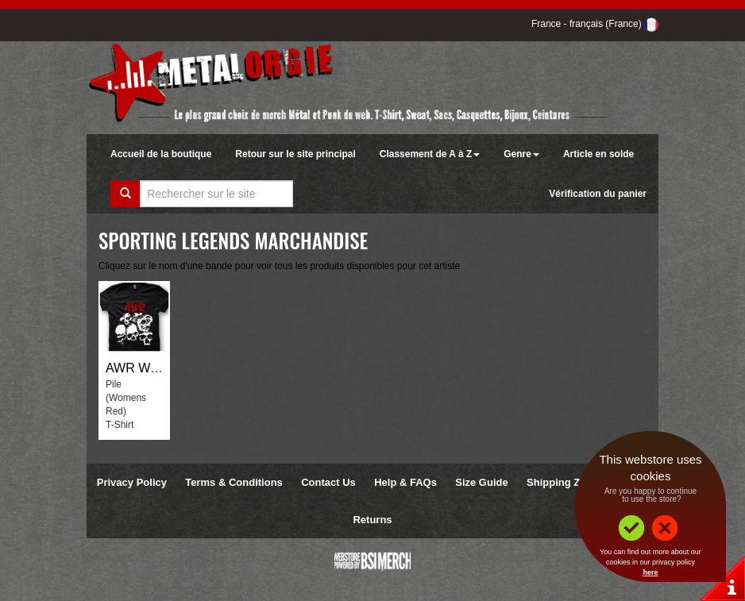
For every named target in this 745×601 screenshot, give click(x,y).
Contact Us (328, 482)
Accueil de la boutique (160, 154)
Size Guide (481, 482)
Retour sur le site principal (295, 154)
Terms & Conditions (234, 482)
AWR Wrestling (148, 368)
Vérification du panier (598, 193)
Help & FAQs (405, 482)
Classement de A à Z (430, 154)
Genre (521, 154)
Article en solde (598, 154)
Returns (372, 520)
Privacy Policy (132, 482)
